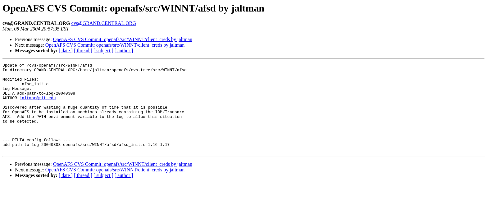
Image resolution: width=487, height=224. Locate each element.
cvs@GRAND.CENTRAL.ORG (103, 23)
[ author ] (124, 50)
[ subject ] (103, 50)
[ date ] (66, 50)
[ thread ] (83, 50)
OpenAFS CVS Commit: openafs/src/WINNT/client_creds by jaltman (122, 39)
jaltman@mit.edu (38, 105)
